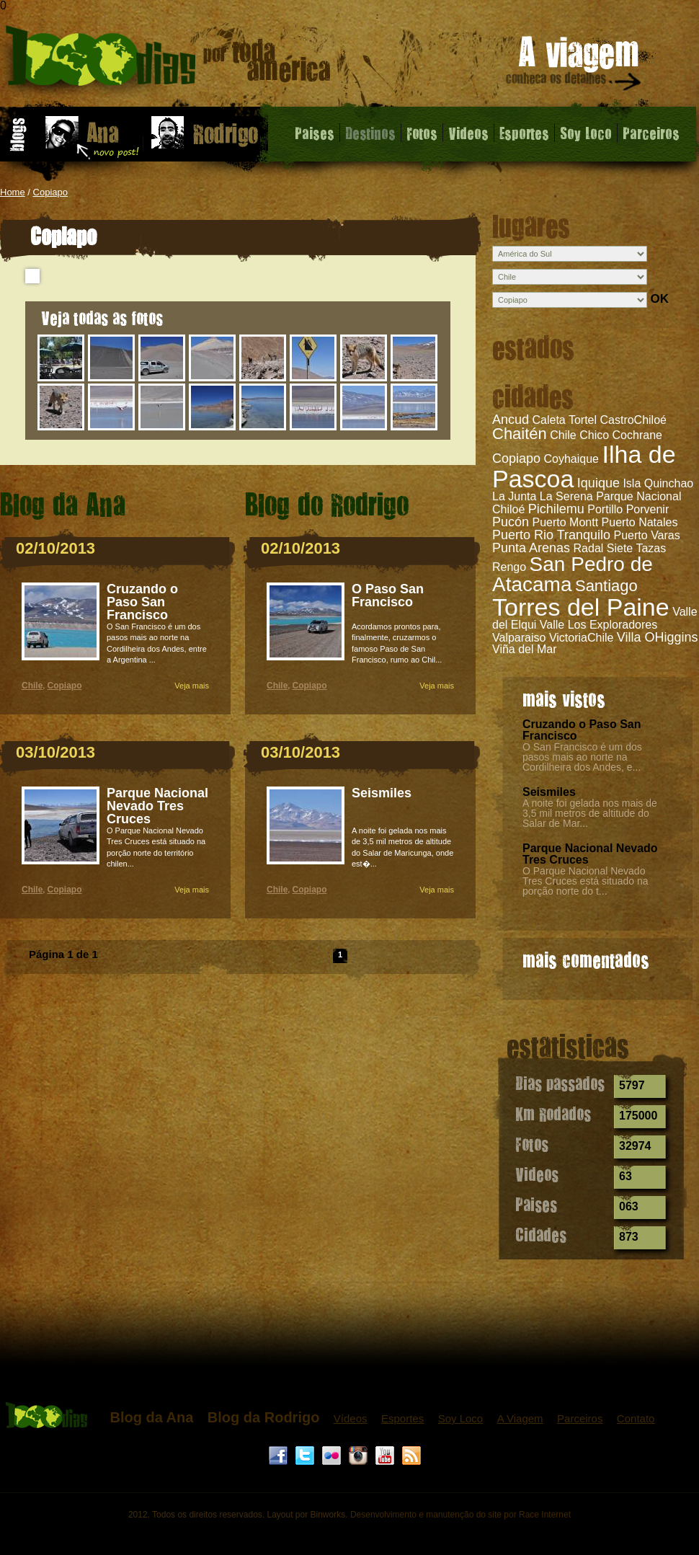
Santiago (606, 586)
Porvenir (647, 509)
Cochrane (637, 435)
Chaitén (519, 434)
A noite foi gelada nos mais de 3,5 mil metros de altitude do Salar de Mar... (589, 813)
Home (12, 192)
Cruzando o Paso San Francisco (581, 730)
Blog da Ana (151, 1417)
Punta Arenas (531, 548)
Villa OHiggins (657, 637)
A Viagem (520, 1418)
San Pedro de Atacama (572, 574)
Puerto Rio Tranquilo (551, 535)
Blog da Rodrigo (264, 1417)
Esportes (524, 132)
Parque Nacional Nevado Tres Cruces (590, 854)
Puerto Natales (640, 522)
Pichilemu (556, 509)
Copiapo (50, 192)
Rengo (509, 567)
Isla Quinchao (658, 483)
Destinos (370, 132)
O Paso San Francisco (388, 595)
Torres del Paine (580, 607)
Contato (636, 1418)
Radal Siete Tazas (620, 548)
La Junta (514, 496)
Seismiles (549, 792)
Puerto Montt (566, 522)
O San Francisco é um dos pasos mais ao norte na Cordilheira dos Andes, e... (582, 757)
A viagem (574, 66)
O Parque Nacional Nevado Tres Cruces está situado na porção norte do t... (585, 881)
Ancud (510, 419)
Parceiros (651, 132)
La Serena (566, 496)
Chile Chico (579, 435)
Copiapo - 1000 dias (168, 61)
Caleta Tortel (565, 420)
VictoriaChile (581, 638)
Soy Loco (586, 132)
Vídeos (351, 1418)
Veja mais (191, 685)
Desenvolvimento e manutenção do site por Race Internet (460, 1515)
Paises (314, 132)
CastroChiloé (633, 420)
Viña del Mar (524, 649)
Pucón (510, 522)
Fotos (421, 132)
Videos (468, 132)
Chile (32, 686)
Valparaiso (519, 638)
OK (659, 299)
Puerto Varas (647, 535)
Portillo (605, 509)
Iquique (598, 483)
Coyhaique (572, 459)
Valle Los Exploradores (598, 625)
